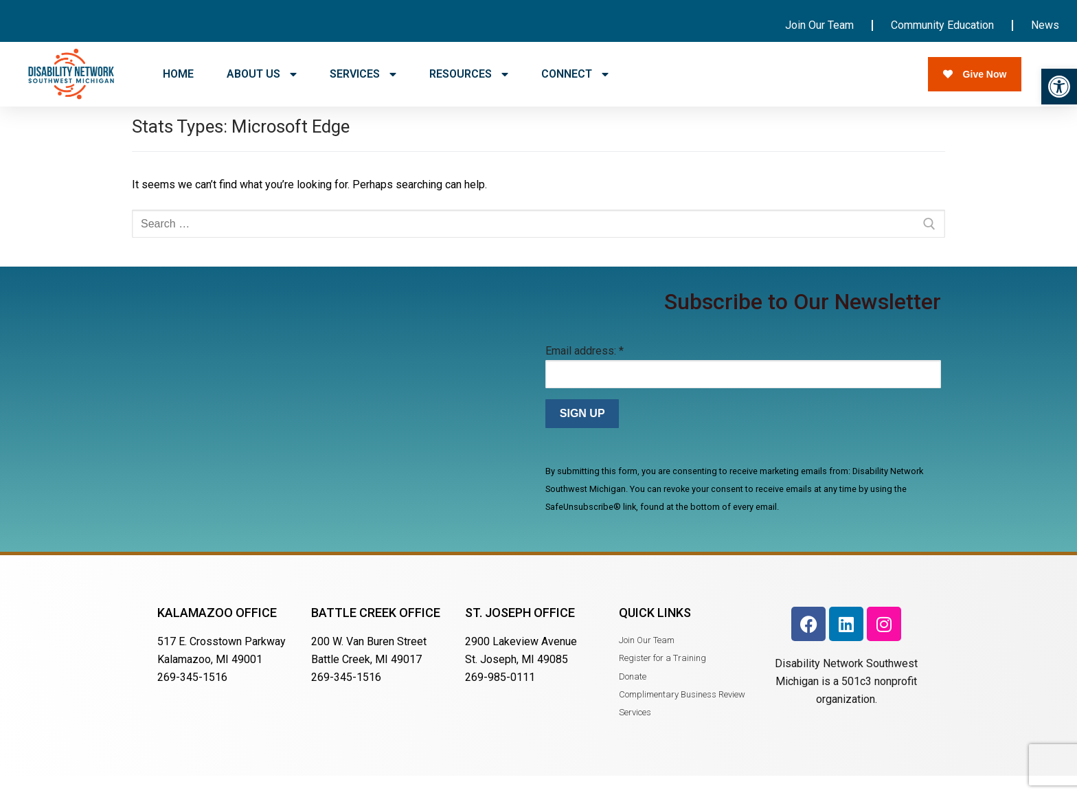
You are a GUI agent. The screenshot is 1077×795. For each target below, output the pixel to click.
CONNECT (575, 74)
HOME (178, 73)
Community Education (942, 25)
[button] (1059, 86)
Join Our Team (819, 25)
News (1045, 25)
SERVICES (363, 74)
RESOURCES (468, 74)
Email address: (584, 370)
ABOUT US (262, 74)
